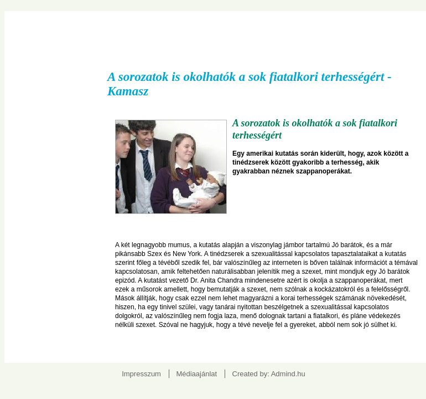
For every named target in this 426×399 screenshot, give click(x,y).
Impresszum (141, 374)
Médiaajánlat (196, 374)
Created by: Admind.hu (268, 374)
